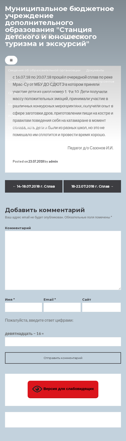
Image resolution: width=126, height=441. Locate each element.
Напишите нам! (37, 81)
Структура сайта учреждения (31, 127)
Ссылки (14, 81)
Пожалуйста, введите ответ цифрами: (39, 320)
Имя (10, 299)
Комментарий (18, 228)
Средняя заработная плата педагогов (38, 93)
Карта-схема (84, 93)
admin (53, 161)
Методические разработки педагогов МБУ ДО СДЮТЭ (51, 104)
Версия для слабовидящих (63, 389)
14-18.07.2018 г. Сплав (34, 186)
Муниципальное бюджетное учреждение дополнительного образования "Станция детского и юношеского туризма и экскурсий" (59, 26)
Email (50, 299)
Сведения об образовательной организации (44, 70)
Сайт (86, 299)
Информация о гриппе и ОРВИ (33, 116)
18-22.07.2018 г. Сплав (92, 186)
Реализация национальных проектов (84, 81)
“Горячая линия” (76, 116)
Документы (95, 70)
